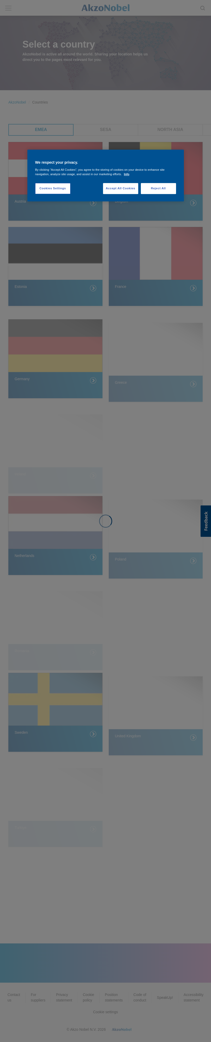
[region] (105, 176)
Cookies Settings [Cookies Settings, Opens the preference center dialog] (52, 188)
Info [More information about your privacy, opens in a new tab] (126, 174)
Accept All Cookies (120, 188)
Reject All (158, 188)
